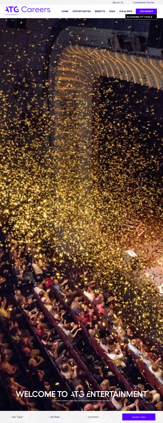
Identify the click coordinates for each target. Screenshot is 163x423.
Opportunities (81, 11)
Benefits (100, 11)
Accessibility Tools (142, 16)
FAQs (112, 11)
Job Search (146, 11)
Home (65, 11)
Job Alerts (125, 11)
